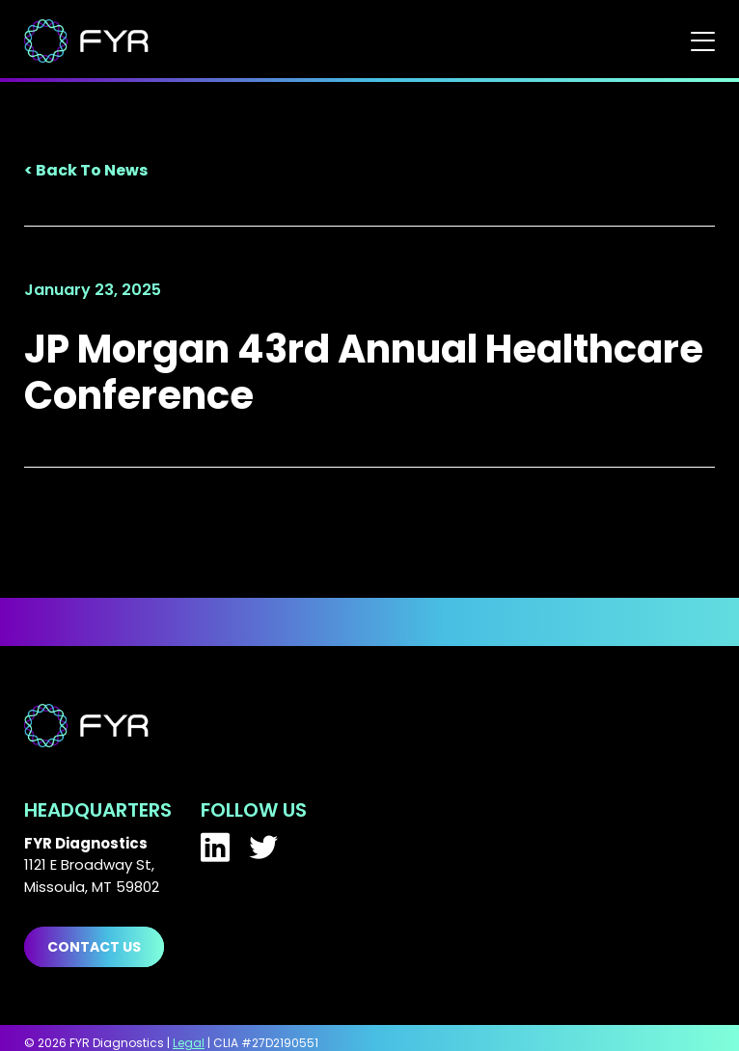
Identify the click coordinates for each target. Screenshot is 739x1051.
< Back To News (86, 170)
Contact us (94, 947)
